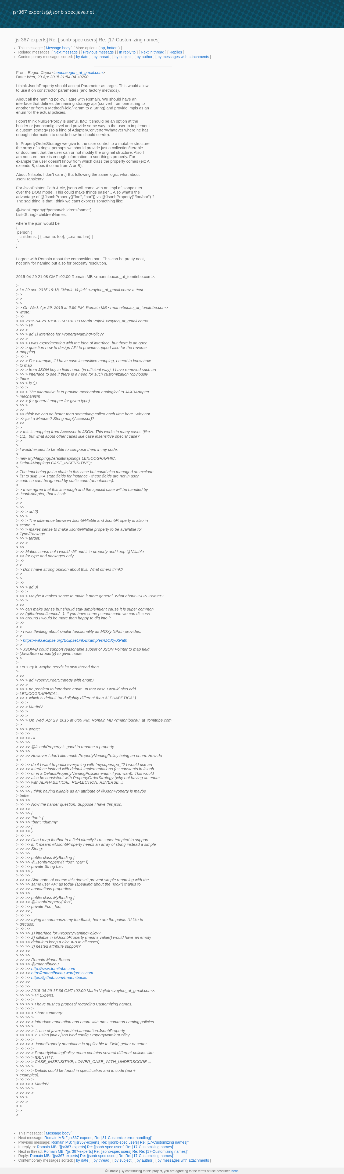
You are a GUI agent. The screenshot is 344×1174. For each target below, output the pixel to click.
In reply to (127, 52)
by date (82, 57)
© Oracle (111, 1171)
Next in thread (152, 52)
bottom (113, 48)
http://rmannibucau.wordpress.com (62, 972)
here (234, 1171)
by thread (101, 57)
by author (144, 57)
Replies (176, 52)
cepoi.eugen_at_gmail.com (79, 72)
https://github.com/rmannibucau (59, 977)
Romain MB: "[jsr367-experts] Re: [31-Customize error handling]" (98, 1138)
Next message (66, 52)
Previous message (98, 52)
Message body (58, 48)
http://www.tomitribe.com (53, 968)
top (102, 48)
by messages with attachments (183, 57)
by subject (122, 57)
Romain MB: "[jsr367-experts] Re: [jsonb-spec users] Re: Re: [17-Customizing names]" (116, 1151)
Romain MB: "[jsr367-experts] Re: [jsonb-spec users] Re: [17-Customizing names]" (120, 1142)
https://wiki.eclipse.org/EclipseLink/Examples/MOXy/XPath (75, 640)
